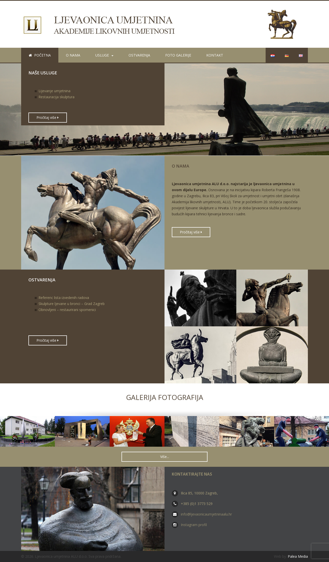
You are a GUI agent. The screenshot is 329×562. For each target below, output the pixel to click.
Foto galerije (178, 55)
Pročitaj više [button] (47, 117)
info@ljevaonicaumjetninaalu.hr (206, 514)
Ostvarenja (139, 55)
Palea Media (298, 556)
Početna (40, 55)
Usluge (104, 55)
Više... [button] (164, 456)
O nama (73, 55)
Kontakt (214, 55)
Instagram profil (194, 524)
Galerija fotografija (164, 397)
